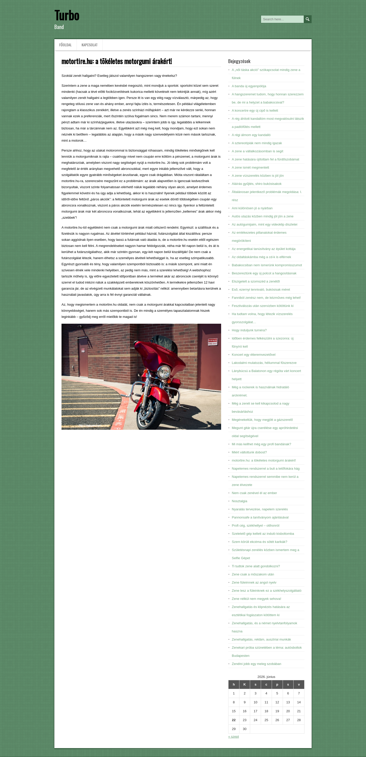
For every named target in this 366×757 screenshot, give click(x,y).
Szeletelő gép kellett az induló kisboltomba (263, 534)
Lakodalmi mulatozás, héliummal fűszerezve (264, 363)
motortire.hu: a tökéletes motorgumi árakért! (264, 460)
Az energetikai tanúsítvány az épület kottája (264, 249)
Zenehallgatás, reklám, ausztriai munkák (261, 639)
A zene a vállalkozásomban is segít (257, 151)
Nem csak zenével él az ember (254, 493)
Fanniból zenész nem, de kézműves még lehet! (266, 298)
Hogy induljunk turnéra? (249, 330)
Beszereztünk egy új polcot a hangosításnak (264, 273)
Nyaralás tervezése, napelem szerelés (260, 509)
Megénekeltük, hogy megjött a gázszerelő (262, 420)
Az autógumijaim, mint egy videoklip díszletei (264, 224)
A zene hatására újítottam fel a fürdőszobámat (265, 159)
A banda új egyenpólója (249, 86)
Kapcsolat (90, 44)
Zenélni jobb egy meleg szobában (256, 664)
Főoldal (65, 44)
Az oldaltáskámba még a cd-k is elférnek (261, 257)
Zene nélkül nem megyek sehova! (256, 599)
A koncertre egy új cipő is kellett (255, 110)
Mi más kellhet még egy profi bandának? (261, 444)
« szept (233, 736)
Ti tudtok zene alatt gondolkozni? (256, 566)
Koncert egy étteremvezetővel (254, 355)
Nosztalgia (239, 501)
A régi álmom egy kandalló (251, 135)
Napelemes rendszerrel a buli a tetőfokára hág (266, 468)
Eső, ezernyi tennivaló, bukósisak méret (261, 289)
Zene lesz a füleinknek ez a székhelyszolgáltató (266, 590)
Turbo (66, 15)
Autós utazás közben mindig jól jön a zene (263, 216)
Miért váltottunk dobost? (249, 452)
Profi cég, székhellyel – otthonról (255, 525)
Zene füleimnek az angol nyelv (254, 582)
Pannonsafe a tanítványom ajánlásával (260, 517)
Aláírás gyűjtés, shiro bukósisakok (257, 184)
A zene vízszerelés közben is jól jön (258, 175)
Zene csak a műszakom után (253, 574)
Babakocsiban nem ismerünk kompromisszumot (267, 265)
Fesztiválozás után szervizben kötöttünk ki (263, 306)
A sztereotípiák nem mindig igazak (257, 143)
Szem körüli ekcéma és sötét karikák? (259, 542)
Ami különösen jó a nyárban (252, 208)
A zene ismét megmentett (250, 167)
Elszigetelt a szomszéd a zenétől (256, 281)
